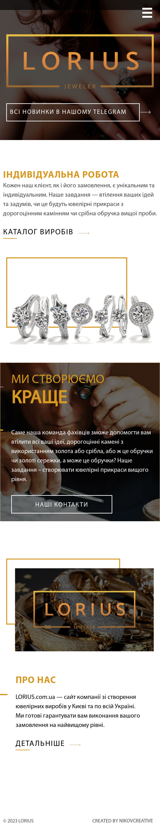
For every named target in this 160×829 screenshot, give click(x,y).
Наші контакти (61, 505)
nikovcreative (136, 821)
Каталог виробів (38, 232)
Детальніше (40, 744)
